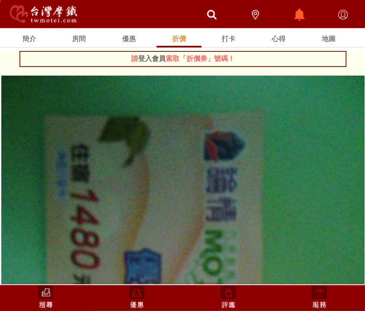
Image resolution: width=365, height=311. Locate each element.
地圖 (329, 38)
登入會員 (152, 58)
